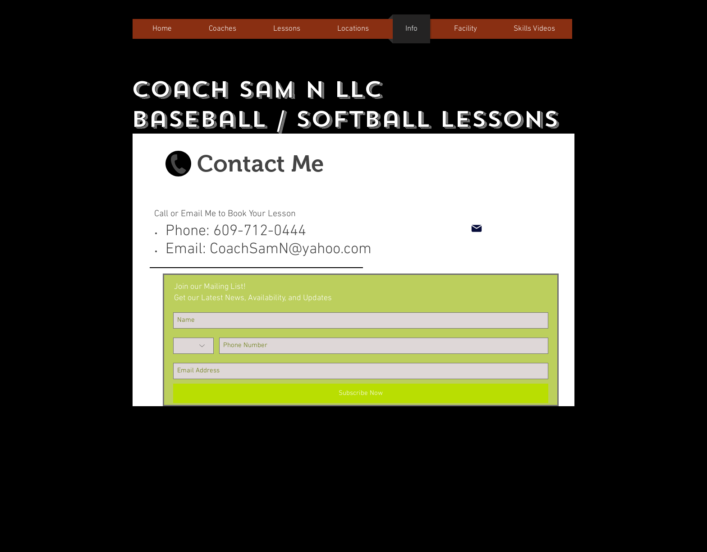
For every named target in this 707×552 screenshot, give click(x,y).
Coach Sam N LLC (256, 89)
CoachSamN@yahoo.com (291, 249)
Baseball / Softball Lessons (345, 119)
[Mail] (476, 228)
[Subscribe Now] (360, 393)
